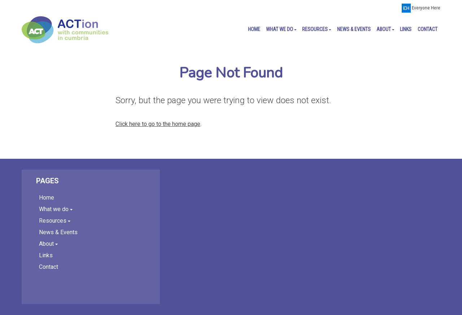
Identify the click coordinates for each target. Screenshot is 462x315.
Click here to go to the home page (158, 124)
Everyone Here (426, 7)
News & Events (354, 29)
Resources (316, 29)
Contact (427, 29)
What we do (281, 29)
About (385, 29)
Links (405, 29)
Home (254, 29)
